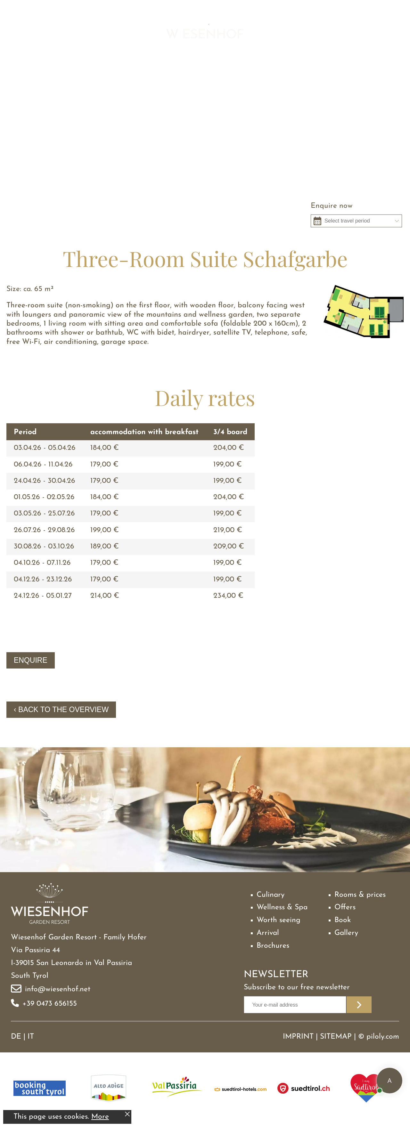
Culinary (270, 895)
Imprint (298, 1037)
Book (342, 920)
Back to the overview (63, 709)
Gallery (346, 933)
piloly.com (382, 1037)
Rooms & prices (360, 895)
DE (16, 1037)
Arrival (268, 933)
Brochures (273, 946)
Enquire (30, 660)
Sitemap (336, 1037)
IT (31, 1037)
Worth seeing (278, 920)
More (100, 1117)
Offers (345, 907)
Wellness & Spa (282, 907)
